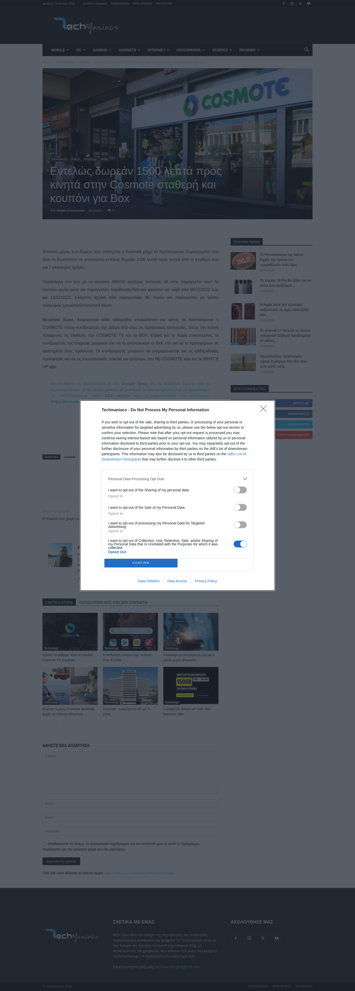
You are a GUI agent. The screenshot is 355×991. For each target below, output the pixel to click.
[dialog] (177, 495)
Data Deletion (149, 581)
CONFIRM (140, 563)
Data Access (177, 581)
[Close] (265, 410)
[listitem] (177, 478)
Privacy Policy (206, 581)
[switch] (240, 490)
